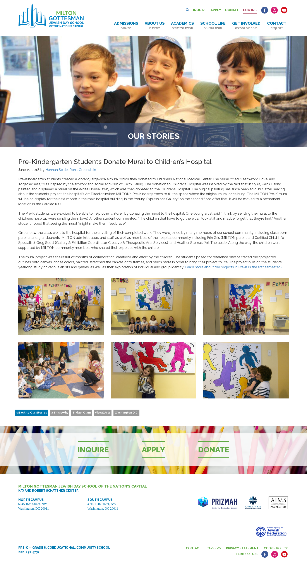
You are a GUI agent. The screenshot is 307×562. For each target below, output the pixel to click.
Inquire (199, 10)
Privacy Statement (242, 548)
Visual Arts (102, 412)
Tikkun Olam (81, 412)
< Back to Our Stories (31, 412)
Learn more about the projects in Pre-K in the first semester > (233, 267)
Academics (182, 25)
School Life (213, 25)
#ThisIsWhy (59, 412)
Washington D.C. (126, 412)
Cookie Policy (276, 548)
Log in (250, 10)
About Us (155, 25)
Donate (232, 10)
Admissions (126, 25)
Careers (213, 548)
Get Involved (246, 25)
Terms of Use (247, 554)
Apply (216, 10)
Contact (276, 25)
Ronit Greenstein (82, 170)
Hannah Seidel (57, 170)
